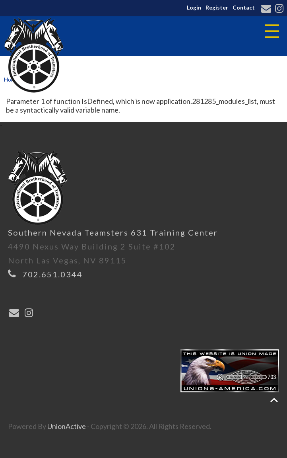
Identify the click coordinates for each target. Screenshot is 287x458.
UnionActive (66, 426)
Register (217, 7)
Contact (244, 7)
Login (194, 7)
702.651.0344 (52, 274)
